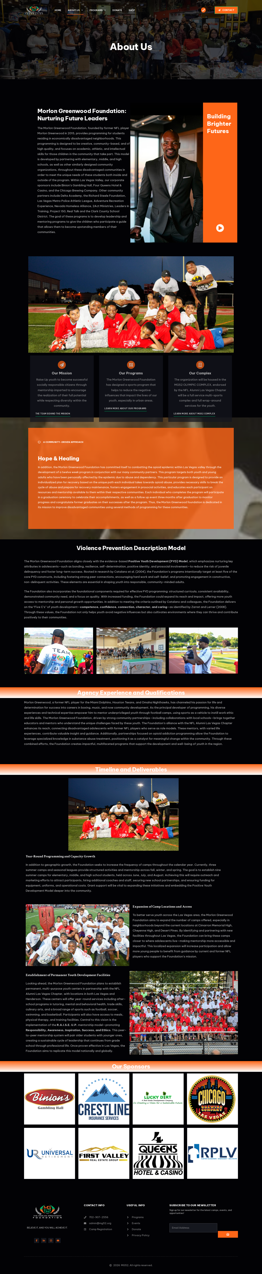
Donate (117, 10)
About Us (75, 10)
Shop (132, 10)
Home (58, 10)
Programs (98, 10)
